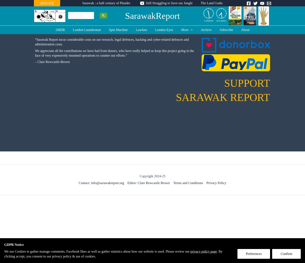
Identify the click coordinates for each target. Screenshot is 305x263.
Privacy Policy (216, 183)
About (240, 30)
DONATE (47, 3)
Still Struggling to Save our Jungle (169, 3)
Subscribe (222, 30)
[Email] (269, 3)
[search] (77, 15)
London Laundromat (91, 30)
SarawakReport (152, 16)
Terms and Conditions (188, 183)
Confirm (286, 254)
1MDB (65, 30)
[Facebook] (249, 3)
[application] (189, 30)
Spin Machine (120, 30)
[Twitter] (255, 3)
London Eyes (164, 30)
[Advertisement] (152, 229)
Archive (203, 30)
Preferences (254, 254)
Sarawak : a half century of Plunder (108, 3)
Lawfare (142, 30)
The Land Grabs (210, 3)
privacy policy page (204, 251)
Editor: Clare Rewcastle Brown (149, 183)
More (185, 30)
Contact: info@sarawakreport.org (101, 183)
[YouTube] (262, 3)
